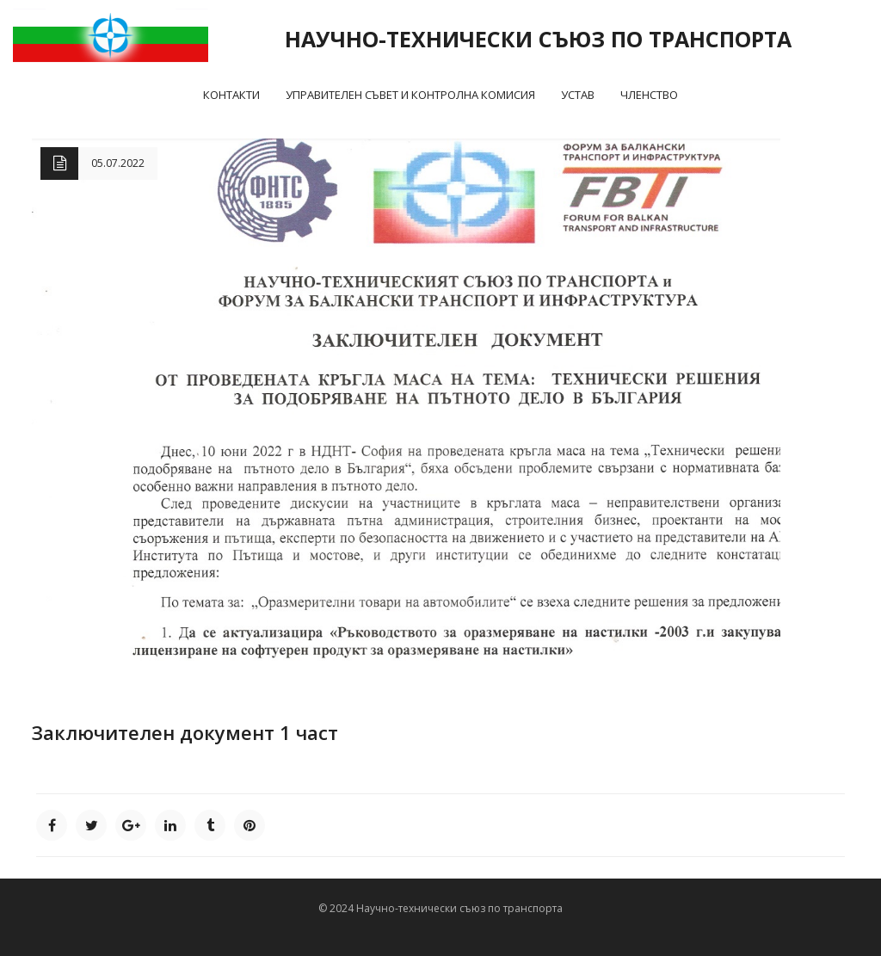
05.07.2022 (118, 163)
